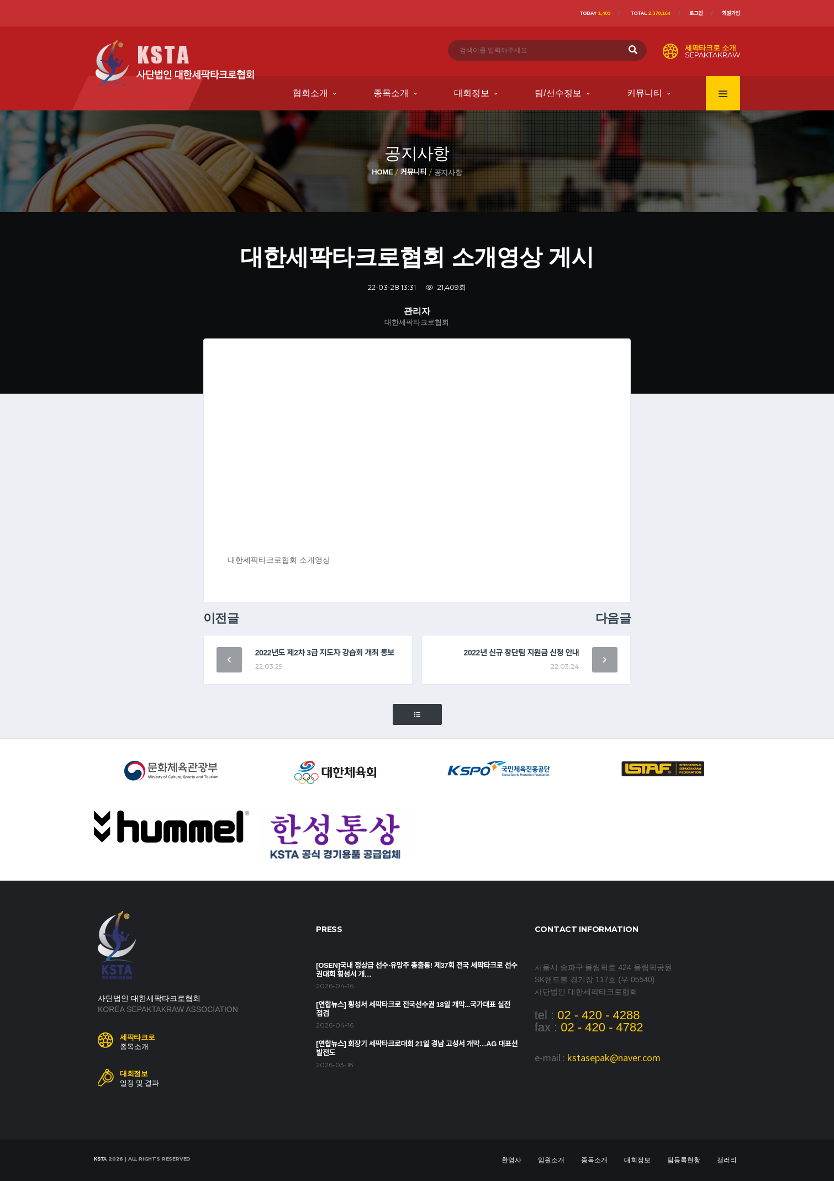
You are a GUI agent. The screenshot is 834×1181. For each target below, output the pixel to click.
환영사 (511, 1160)
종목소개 (391, 93)
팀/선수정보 (558, 93)
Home (382, 172)
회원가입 (731, 13)
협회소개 (310, 93)
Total (651, 13)
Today (595, 13)
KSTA (100, 1159)
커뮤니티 (644, 93)
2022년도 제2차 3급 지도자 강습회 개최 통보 (324, 652)
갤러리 (727, 1160)
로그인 (696, 13)
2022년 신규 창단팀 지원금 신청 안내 (521, 652)
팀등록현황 (683, 1160)
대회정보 (471, 93)
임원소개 (551, 1160)
